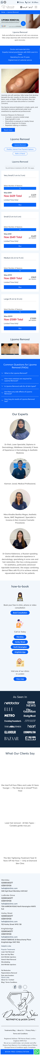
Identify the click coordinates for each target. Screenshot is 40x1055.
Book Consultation (20, 613)
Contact (11, 980)
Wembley (20, 637)
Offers (35, 2)
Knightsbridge (20, 652)
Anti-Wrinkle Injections (8, 957)
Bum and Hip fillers (7, 954)
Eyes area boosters (7, 975)
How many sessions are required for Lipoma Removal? (18, 380)
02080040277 (7, 883)
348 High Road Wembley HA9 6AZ (14, 891)
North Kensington (20, 647)
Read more (8, 130)
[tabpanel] (20, 247)
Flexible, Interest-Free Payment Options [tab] (20, 149)
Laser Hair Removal (7, 952)
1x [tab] (20, 188)
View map (20, 679)
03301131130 (6, 885)
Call (27, 2)
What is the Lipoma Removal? (15, 373)
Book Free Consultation (17, 1052)
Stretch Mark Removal (8, 959)
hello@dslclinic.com (9, 888)
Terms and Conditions (20, 1034)
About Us (4, 980)
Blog (2, 982)
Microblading (5, 962)
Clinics (20, 2)
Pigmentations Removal (9, 973)
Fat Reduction (6, 970)
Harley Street (20, 642)
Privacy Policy (30, 1030)
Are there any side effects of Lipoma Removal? (18, 393)
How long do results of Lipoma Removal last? (19, 400)
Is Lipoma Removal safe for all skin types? (20, 386)
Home (3, 12)
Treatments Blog (9, 1030)
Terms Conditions (11, 982)
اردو (30, 6)
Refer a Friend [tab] (20, 154)
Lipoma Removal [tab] (20, 145)
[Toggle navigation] (36, 7)
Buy (20, 205)
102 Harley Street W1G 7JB (11, 924)
